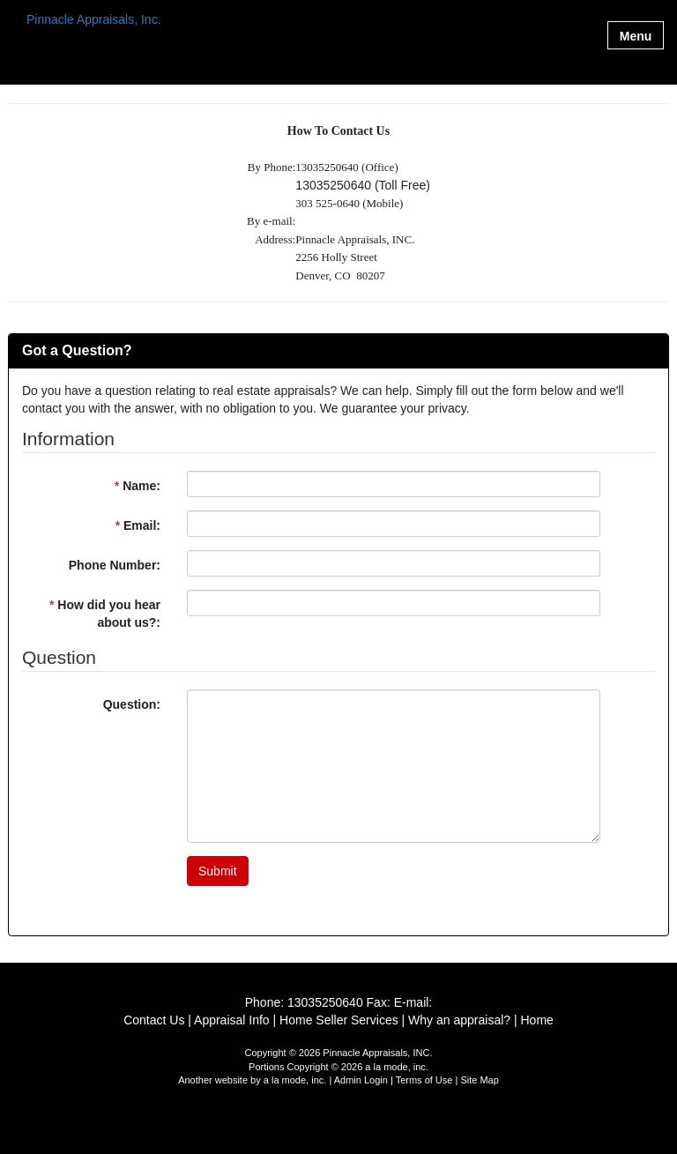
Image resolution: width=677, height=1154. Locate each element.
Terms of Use (424, 1080)
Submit (217, 871)
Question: (131, 704)
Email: (137, 525)
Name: (137, 486)
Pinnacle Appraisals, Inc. (93, 19)
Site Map (479, 1080)
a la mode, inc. (295, 1080)
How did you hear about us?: (104, 613)
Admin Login (361, 1080)
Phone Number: (114, 565)
